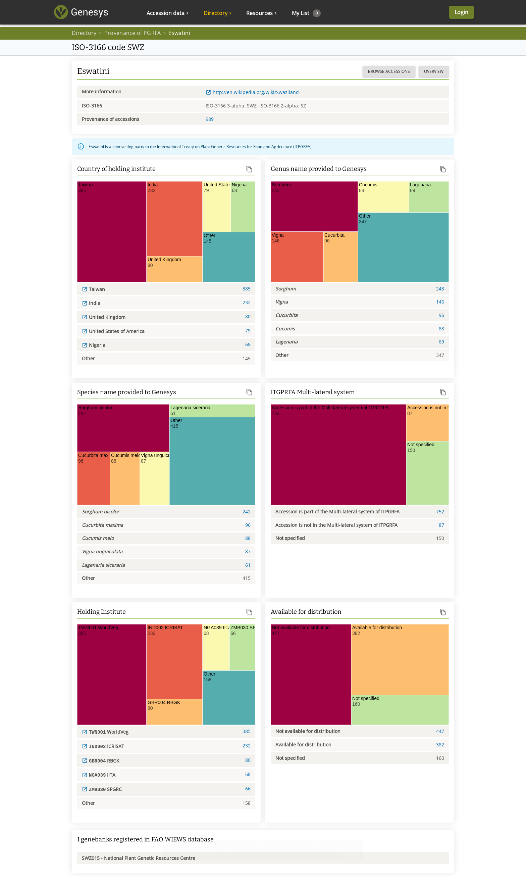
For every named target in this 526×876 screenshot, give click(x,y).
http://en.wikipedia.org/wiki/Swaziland (252, 92)
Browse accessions (389, 71)
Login (440, 13)
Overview (434, 71)
